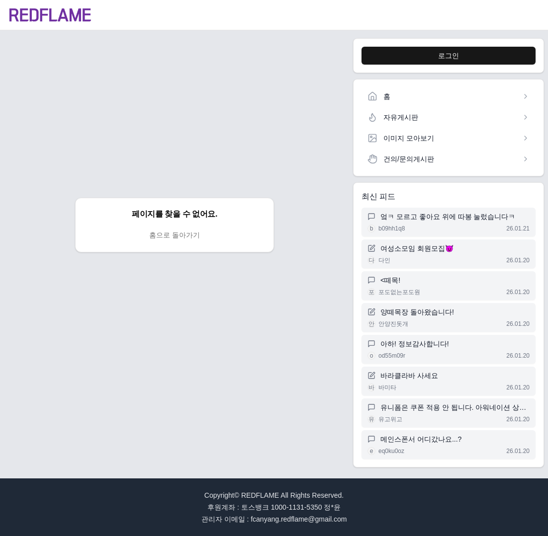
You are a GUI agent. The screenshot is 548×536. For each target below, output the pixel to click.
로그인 (448, 56)
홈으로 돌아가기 (174, 235)
